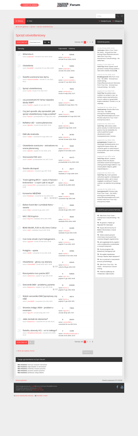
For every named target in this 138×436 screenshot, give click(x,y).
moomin (66, 242)
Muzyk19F (30, 68)
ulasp (65, 183)
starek (29, 159)
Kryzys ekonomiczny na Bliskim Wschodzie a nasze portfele (106, 230)
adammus (31, 276)
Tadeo (29, 137)
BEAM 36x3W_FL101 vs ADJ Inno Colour (40, 227)
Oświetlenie (28, 65)
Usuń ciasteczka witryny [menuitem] (23, 396)
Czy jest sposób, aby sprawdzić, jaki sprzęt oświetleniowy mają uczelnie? (39, 112)
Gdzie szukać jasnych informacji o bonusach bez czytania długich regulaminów (108, 237)
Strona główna (21, 380)
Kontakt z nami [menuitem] (41, 396)
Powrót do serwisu (29, 5)
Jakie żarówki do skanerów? (35, 319)
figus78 (29, 313)
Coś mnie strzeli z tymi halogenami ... (39, 239)
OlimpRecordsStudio (34, 333)
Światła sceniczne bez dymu (36, 77)
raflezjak (66, 231)
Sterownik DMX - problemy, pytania (39, 284)
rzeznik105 (30, 301)
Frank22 (29, 105)
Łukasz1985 (31, 264)
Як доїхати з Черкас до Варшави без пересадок (106, 224)
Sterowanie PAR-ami (32, 157)
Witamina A (28, 54)
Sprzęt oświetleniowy (30, 35)
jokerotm (30, 171)
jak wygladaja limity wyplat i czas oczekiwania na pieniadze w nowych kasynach (108, 244)
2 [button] (87, 42)
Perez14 (29, 116)
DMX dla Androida (31, 134)
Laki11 (29, 230)
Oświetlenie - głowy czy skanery (37, 262)
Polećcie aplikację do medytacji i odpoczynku (105, 273)
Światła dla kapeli (31, 168)
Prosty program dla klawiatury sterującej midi (106, 250)
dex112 (29, 253)
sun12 (29, 91)
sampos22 (67, 91)
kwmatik (66, 160)
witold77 (66, 103)
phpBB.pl (39, 388)
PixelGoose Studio (38, 390)
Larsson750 (31, 185)
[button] (92, 42)
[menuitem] (29, 21)
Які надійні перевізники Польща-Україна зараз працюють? (108, 255)
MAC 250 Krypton (30, 216)
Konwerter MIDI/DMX (32, 193)
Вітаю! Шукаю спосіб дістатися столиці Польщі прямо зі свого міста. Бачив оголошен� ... (108, 69)
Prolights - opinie (30, 250)
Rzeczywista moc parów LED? (36, 273)
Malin (29, 210)
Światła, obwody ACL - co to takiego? (40, 330)
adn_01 (65, 276)
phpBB (33, 386)
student (66, 196)
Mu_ (64, 208)
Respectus (31, 287)
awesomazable (32, 79)
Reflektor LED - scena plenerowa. (37, 122)
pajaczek (30, 57)
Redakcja (30, 196)
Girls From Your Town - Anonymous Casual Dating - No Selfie (108, 218)
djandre (30, 125)
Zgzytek (30, 241)
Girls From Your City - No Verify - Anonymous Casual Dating (107, 267)
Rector (65, 265)
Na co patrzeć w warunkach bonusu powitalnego (108, 260)
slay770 (30, 219)
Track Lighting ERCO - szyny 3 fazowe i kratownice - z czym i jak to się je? (40, 181)
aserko (65, 171)
